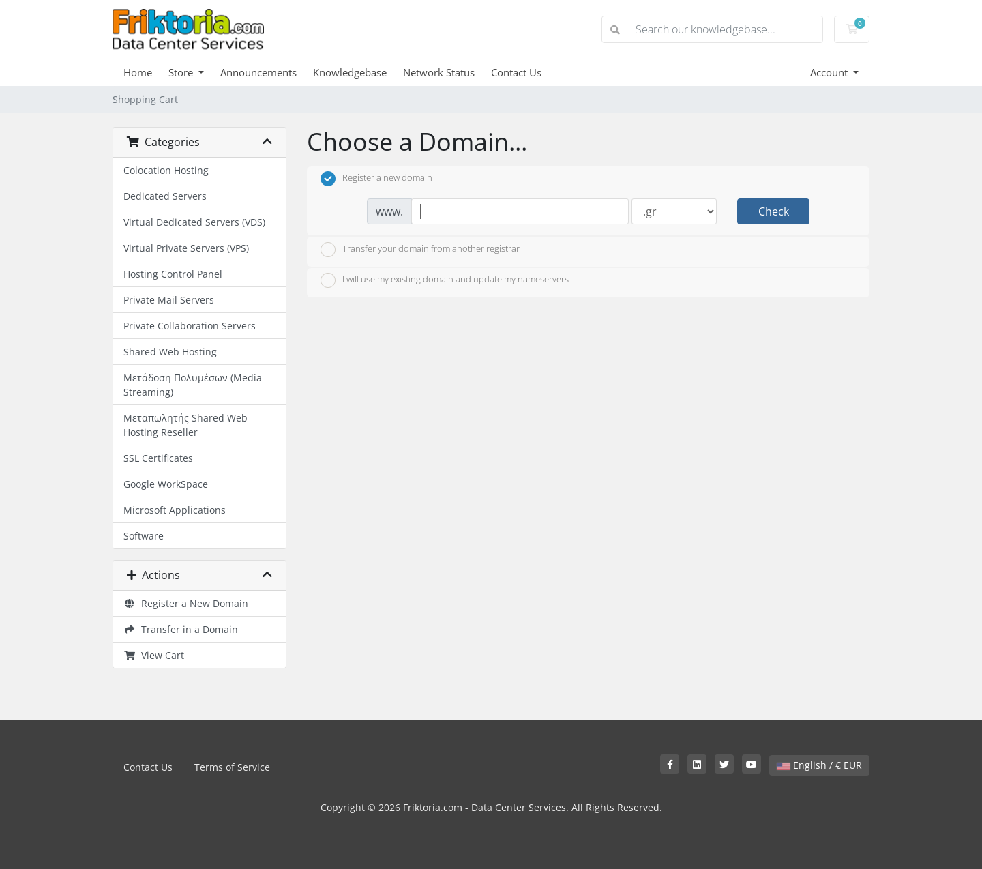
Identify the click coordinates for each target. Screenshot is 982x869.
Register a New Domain (185, 603)
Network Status (439, 72)
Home (137, 72)
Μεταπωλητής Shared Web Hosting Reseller (185, 425)
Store (182, 72)
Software (143, 535)
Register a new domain (376, 178)
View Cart (153, 655)
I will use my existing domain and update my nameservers (445, 280)
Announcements (258, 72)
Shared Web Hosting (170, 351)
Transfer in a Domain (180, 629)
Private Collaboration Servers (189, 325)
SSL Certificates (158, 458)
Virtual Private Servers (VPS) (186, 247)
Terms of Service (232, 767)
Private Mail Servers (168, 299)
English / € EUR (819, 764)
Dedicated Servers (165, 196)
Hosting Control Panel (172, 273)
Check (773, 211)
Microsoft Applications (174, 509)
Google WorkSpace (165, 483)
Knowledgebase (350, 72)
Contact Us (516, 72)
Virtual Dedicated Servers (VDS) (194, 222)
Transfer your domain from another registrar (420, 249)
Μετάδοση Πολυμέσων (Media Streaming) (192, 384)
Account (830, 72)
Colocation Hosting (166, 170)
